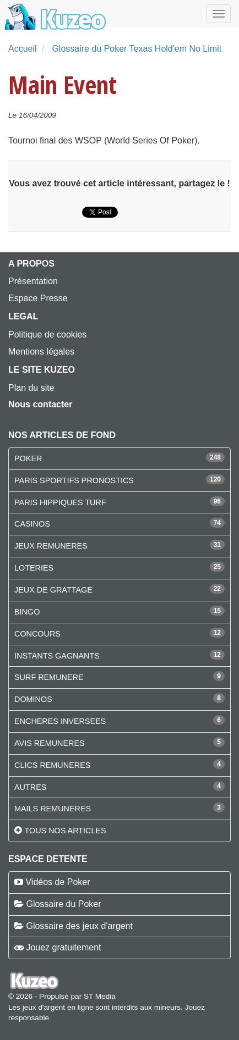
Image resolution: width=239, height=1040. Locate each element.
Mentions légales (41, 351)
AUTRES (30, 787)
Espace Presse (38, 298)
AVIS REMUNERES (49, 743)
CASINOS (32, 523)
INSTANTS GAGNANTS (57, 655)
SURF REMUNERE (49, 677)
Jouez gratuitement (63, 947)
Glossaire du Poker (63, 904)
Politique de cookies (47, 334)
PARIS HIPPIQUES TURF (60, 502)
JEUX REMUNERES (51, 545)
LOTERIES (33, 567)
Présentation (33, 281)
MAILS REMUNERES (52, 808)
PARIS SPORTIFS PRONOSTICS (74, 480)
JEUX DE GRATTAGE (53, 589)
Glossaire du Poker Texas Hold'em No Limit (136, 48)
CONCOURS (37, 633)
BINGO (27, 611)
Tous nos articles (65, 830)
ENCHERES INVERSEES (60, 721)
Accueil (22, 48)
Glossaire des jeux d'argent (79, 926)
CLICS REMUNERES (52, 765)
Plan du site (31, 387)
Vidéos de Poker (57, 882)
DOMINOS (33, 699)
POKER (28, 458)
